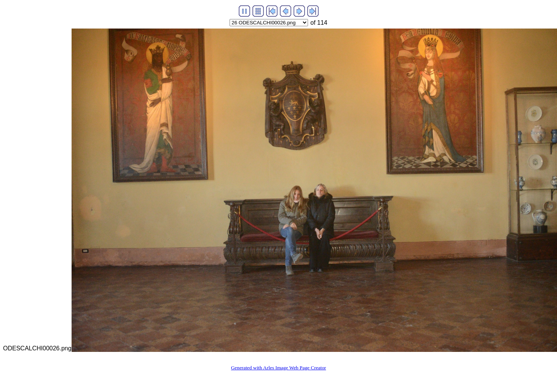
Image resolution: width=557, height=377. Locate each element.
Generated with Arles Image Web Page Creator (278, 368)
